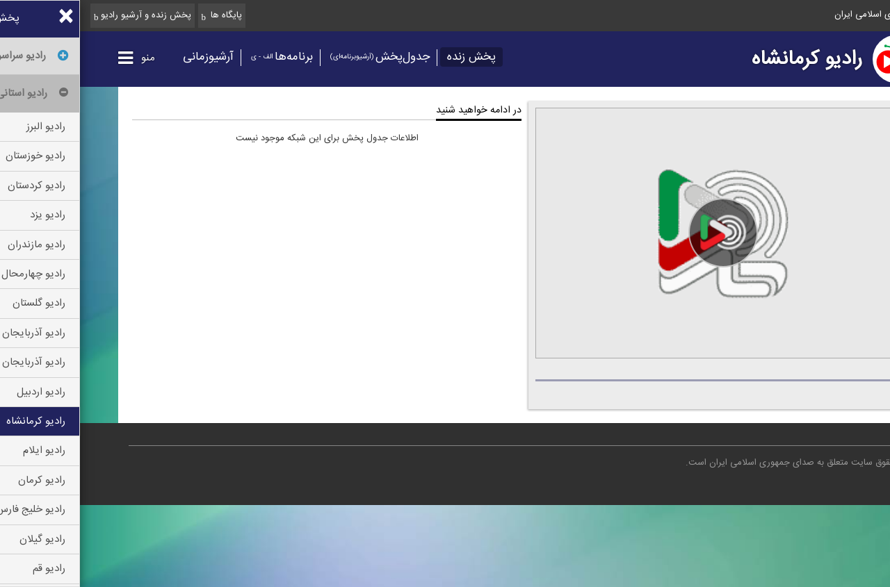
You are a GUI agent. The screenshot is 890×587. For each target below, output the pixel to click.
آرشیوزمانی (128, 57)
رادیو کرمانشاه (727, 59)
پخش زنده (391, 57)
